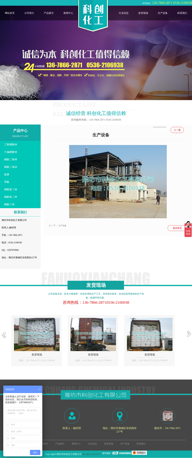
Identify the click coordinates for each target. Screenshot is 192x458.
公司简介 (29, 13)
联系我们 (182, 13)
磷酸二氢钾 (10, 159)
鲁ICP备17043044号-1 (91, 454)
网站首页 (10, 13)
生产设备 (163, 13)
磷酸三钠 (9, 204)
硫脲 (6, 174)
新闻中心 (68, 13)
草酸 (6, 181)
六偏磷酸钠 (10, 152)
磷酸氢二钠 (10, 189)
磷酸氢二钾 (10, 196)
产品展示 (49, 13)
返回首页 (177, 228)
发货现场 (143, 13)
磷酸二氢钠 (10, 167)
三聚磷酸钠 (10, 144)
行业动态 (124, 13)
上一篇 (177, 130)
